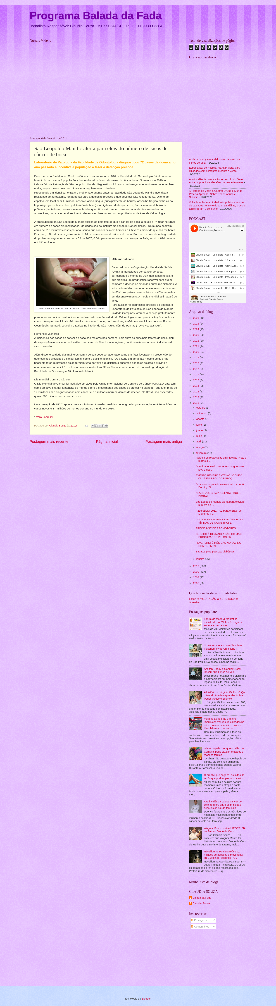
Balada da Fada (202, 897)
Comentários (200, 926)
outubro (201, 407)
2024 (196, 329)
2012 (196, 397)
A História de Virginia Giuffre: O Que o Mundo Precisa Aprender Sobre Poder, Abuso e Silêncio (215, 194)
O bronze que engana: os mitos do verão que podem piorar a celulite (224, 777)
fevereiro (201, 453)
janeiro (200, 558)
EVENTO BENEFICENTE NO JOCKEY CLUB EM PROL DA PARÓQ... (219, 477)
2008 (196, 577)
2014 (196, 385)
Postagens (199, 920)
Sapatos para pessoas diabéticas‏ (215, 551)
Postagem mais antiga (163, 441)
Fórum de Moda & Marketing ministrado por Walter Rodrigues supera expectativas (223, 622)
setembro (202, 413)
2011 (196, 402)
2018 (196, 363)
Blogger (146, 998)
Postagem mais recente (49, 441)
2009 (196, 571)
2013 (196, 391)
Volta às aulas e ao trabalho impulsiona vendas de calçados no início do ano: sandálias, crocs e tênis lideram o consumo (217, 205)
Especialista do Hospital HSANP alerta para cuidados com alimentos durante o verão (214, 169)
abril (199, 441)
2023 (196, 334)
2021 (196, 346)
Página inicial (107, 441)
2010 (196, 566)
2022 (196, 340)
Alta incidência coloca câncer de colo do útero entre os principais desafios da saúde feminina (216, 181)
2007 (196, 583)
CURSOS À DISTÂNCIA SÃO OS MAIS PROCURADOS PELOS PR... (219, 536)
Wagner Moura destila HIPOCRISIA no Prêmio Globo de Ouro (225, 830)
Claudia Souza (201, 903)
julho (199, 424)
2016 (196, 374)
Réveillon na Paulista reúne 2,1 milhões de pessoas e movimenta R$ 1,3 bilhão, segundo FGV (223, 854)
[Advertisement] (217, 958)
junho (199, 430)
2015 (196, 380)
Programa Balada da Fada (96, 15)
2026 (196, 317)
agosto (200, 419)
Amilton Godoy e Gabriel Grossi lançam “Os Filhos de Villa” (222, 671)
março (200, 447)
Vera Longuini (44, 416)
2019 (196, 357)
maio (199, 436)
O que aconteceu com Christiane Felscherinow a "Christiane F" (223, 647)
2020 (196, 352)
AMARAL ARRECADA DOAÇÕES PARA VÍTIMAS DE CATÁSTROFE (219, 521)
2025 (196, 323)
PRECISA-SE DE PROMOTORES (216, 528)
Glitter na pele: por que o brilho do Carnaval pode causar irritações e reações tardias (224, 751)
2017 (196, 369)
